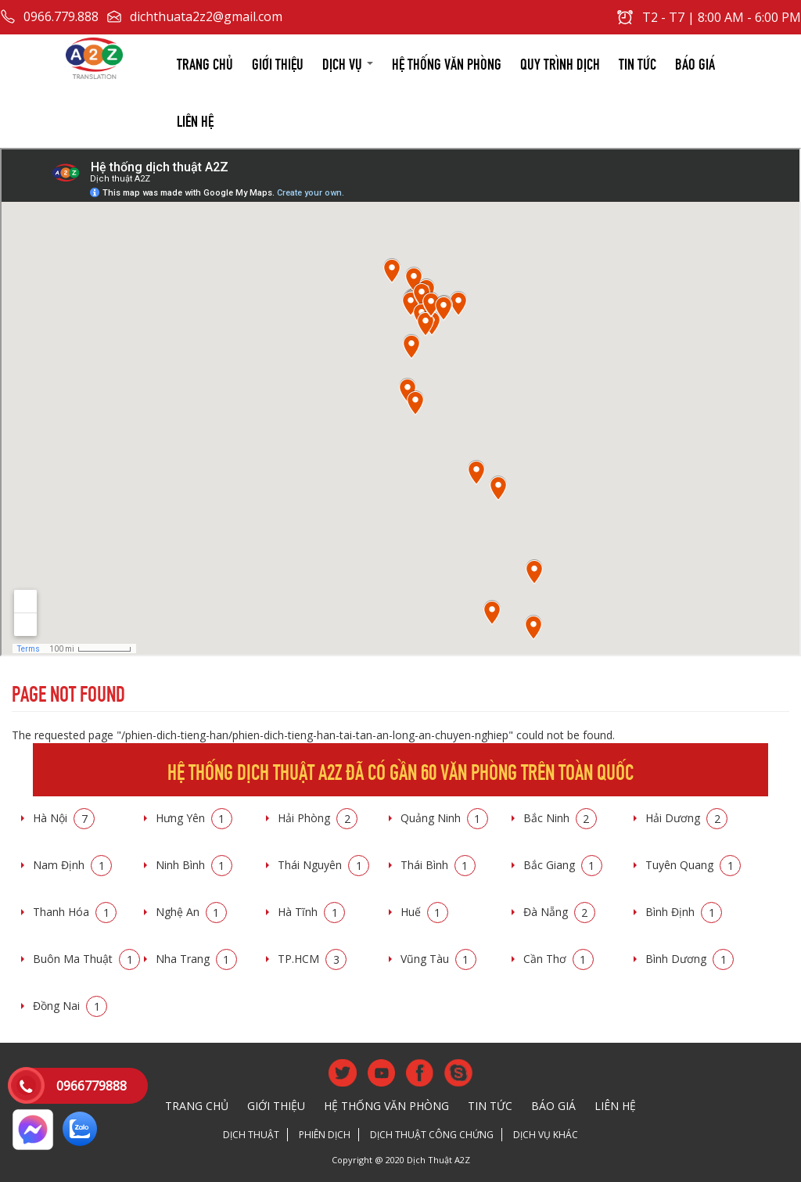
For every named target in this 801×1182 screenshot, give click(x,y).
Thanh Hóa (75, 911)
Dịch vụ (347, 62)
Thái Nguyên (323, 864)
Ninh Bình (194, 864)
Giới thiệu (278, 62)
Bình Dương (689, 958)
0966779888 (91, 1085)
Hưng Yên (194, 817)
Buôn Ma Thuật (86, 958)
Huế (424, 911)
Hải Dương (686, 817)
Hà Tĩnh (311, 911)
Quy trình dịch (560, 62)
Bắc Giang (562, 864)
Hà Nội (64, 817)
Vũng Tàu (438, 958)
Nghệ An (191, 911)
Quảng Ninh (444, 817)
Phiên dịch (324, 1134)
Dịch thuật (251, 1134)
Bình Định (683, 911)
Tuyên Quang (693, 864)
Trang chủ (205, 62)
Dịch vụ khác (545, 1134)
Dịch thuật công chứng (432, 1134)
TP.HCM (312, 958)
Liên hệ (195, 119)
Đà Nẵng (559, 911)
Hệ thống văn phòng (446, 62)
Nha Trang (196, 958)
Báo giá (695, 62)
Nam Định (72, 864)
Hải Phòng (317, 817)
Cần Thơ (558, 958)
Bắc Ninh (560, 817)
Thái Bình (438, 864)
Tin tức (637, 62)
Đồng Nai (70, 1005)
